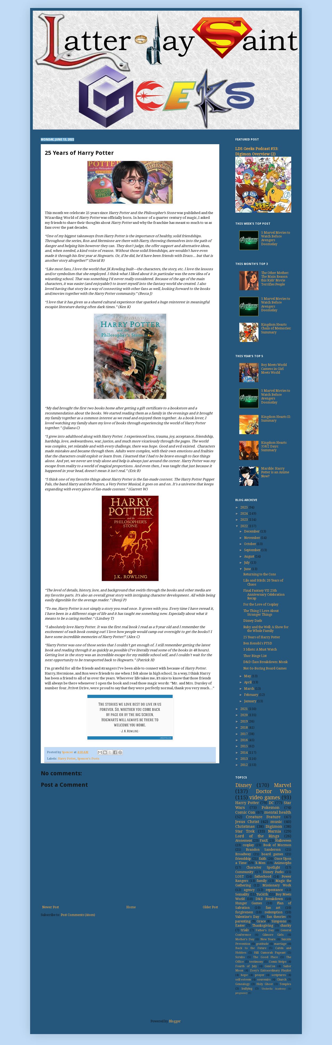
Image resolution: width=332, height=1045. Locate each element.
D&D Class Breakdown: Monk (265, 662)
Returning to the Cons (259, 574)
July (247, 562)
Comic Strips (278, 961)
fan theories (276, 917)
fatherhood (262, 876)
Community (244, 872)
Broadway (243, 854)
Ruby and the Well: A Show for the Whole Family (266, 629)
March (249, 689)
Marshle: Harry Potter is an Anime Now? (275, 472)
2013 (244, 759)
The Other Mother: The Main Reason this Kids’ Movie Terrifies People (275, 278)
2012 (244, 765)
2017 (244, 734)
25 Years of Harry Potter (261, 637)
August (249, 556)
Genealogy (242, 984)
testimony (256, 961)
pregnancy (241, 992)
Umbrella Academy (274, 988)
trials (245, 930)
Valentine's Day (247, 917)
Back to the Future (250, 948)
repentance (274, 890)
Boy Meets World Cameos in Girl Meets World (274, 368)
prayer (259, 975)
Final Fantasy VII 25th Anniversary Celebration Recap (264, 594)
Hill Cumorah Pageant (270, 952)
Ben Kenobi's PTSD (257, 643)
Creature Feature (263, 817)
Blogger (175, 1021)
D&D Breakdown (269, 899)
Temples (285, 984)
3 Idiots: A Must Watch (260, 649)
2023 (244, 520)
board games (272, 854)
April (248, 682)
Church (281, 979)
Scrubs (240, 957)
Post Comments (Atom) (78, 915)
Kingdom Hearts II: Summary (276, 418)
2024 (244, 513)
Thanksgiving (262, 925)
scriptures (279, 975)
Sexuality (242, 894)
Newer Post (50, 907)
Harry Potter (67, 758)
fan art (273, 908)
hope (244, 975)
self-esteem (243, 979)
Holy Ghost (264, 984)
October (250, 544)
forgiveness (244, 912)
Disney (243, 785)
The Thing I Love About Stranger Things (261, 612)
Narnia (274, 831)
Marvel (282, 785)
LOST (239, 876)
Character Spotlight (263, 867)
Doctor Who (273, 791)
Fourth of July (246, 966)
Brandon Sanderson (263, 850)
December (252, 531)
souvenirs (264, 979)
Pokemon (271, 807)
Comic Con (245, 812)
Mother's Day (244, 939)
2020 (244, 715)
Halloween (283, 840)
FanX (264, 840)
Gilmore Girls (273, 935)
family (262, 881)
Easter (240, 925)
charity (285, 925)
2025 (244, 507)
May (248, 676)
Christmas (245, 826)
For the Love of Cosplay (260, 604)
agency (249, 890)
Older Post (210, 907)
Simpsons (279, 921)
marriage (280, 944)
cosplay (248, 845)
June (248, 569)
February (251, 695)
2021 (244, 709)
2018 (244, 727)
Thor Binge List (255, 656)
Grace (261, 921)
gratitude (262, 944)
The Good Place (265, 957)
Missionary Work (276, 885)
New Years (268, 939)
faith (262, 859)
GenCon (270, 966)
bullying (247, 988)
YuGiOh (262, 894)
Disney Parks (273, 872)
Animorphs (282, 863)
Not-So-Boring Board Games (264, 668)
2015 (244, 746)
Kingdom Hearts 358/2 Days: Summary (273, 446)
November (252, 538)
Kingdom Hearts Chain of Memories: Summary (276, 328)
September (252, 550)
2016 (244, 740)
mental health (277, 812)
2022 (244, 526)
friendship (243, 859)
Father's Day (265, 930)
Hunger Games (248, 903)
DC (271, 803)
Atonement (243, 840)
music (276, 822)
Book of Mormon (277, 845)
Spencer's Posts (88, 758)
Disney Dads (252, 621)
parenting (242, 921)
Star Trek (245, 831)
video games (264, 797)
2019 (244, 721)
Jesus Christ (247, 822)
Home (131, 907)
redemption (273, 912)
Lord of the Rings (257, 836)
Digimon (274, 826)
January (250, 701)
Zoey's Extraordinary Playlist (270, 970)
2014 (244, 753)
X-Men (260, 863)
